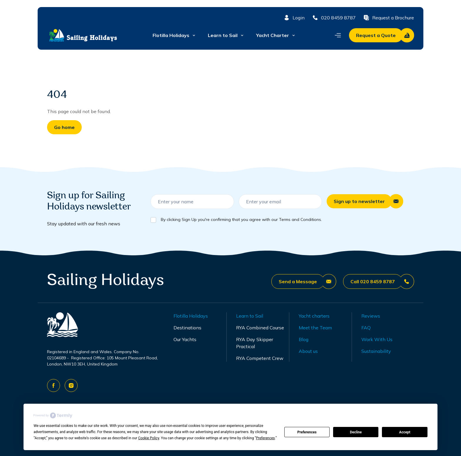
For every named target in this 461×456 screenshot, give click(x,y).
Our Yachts (184, 339)
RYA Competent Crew (259, 358)
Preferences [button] (265, 438)
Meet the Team (315, 328)
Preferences (307, 432)
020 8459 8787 (334, 17)
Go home (64, 127)
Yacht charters (314, 316)
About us (308, 351)
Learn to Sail (226, 35)
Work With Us (376, 339)
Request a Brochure (388, 17)
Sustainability (376, 351)
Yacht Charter (276, 35)
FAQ (366, 328)
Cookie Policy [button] (148, 438)
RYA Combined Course (260, 328)
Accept (404, 432)
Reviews (370, 316)
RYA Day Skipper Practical (254, 342)
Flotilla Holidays (174, 35)
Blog (303, 339)
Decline (356, 432)
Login (294, 17)
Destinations (187, 328)
